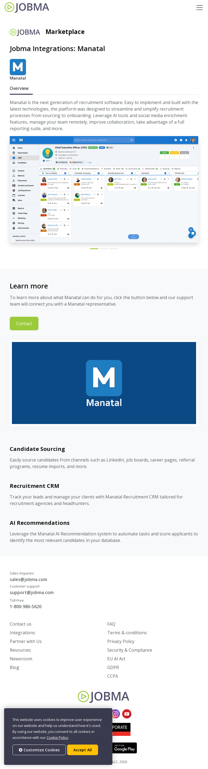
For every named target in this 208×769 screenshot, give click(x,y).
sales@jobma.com (28, 579)
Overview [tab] (19, 88)
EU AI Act (116, 659)
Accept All (82, 749)
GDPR (113, 667)
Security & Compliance (129, 650)
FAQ (111, 624)
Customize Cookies (39, 749)
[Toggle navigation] (200, 8)
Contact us (20, 624)
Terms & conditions (127, 633)
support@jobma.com (32, 592)
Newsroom (21, 659)
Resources (20, 650)
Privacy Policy (120, 641)
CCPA (112, 676)
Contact (24, 324)
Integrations (22, 633)
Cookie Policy (57, 737)
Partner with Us (26, 641)
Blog (14, 667)
